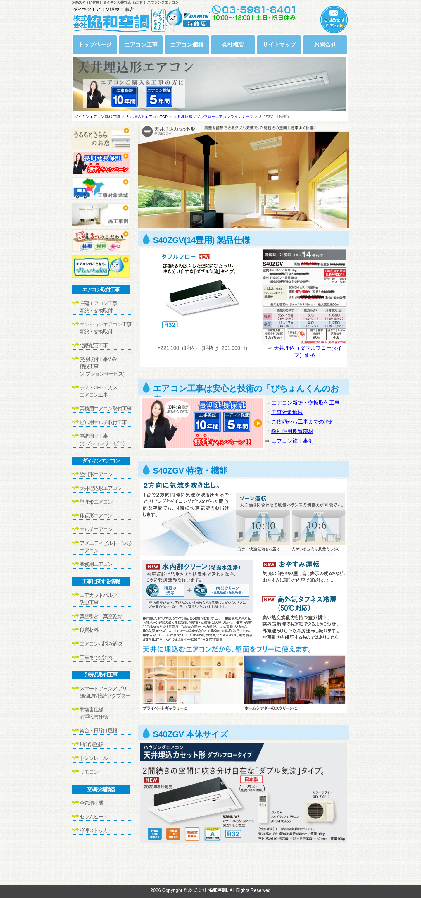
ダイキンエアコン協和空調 (97, 116)
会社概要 (233, 45)
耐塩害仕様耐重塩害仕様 (94, 713)
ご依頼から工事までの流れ (302, 422)
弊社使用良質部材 (292, 431)
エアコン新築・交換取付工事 (305, 403)
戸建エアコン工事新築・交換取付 (98, 307)
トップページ (94, 45)
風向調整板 (91, 744)
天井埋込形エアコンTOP (147, 116)
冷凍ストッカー (96, 830)
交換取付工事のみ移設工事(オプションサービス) (102, 366)
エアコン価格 (186, 45)
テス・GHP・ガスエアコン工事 (98, 391)
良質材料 (89, 630)
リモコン (89, 772)
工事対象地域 (287, 412)
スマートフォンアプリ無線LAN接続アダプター (105, 692)
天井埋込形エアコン (101, 488)
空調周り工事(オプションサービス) (102, 439)
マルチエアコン (96, 529)
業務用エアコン (96, 564)
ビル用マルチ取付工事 (103, 422)
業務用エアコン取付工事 (105, 409)
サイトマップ (279, 45)
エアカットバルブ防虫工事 (98, 598)
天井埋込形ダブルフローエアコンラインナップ (213, 116)
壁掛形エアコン (96, 474)
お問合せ (325, 45)
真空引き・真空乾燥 (101, 616)
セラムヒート (94, 817)
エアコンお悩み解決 (101, 644)
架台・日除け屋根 (98, 731)
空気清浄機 (91, 803)
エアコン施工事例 (292, 441)
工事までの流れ (96, 657)
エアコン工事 (141, 45)
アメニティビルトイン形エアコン (105, 546)
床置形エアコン (96, 516)
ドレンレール (94, 758)
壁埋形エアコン (96, 502)
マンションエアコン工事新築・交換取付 (105, 328)
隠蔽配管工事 (94, 345)
